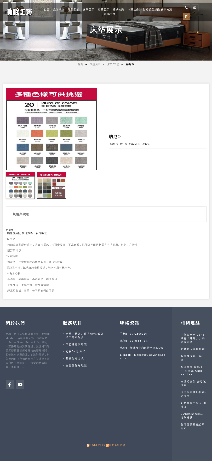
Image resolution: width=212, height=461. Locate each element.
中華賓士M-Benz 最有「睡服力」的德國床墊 (193, 338)
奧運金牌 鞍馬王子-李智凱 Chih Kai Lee (192, 370)
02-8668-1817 (139, 340)
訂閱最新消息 (117, 445)
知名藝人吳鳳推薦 (193, 349)
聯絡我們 (109, 14)
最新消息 (59, 9)
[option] (51, 129)
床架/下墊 (113, 64)
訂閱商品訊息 (97, 445)
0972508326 (138, 333)
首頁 (47, 9)
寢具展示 (103, 9)
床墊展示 (88, 9)
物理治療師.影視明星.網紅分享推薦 (150, 9)
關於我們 (73, 9)
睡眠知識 (118, 9)
